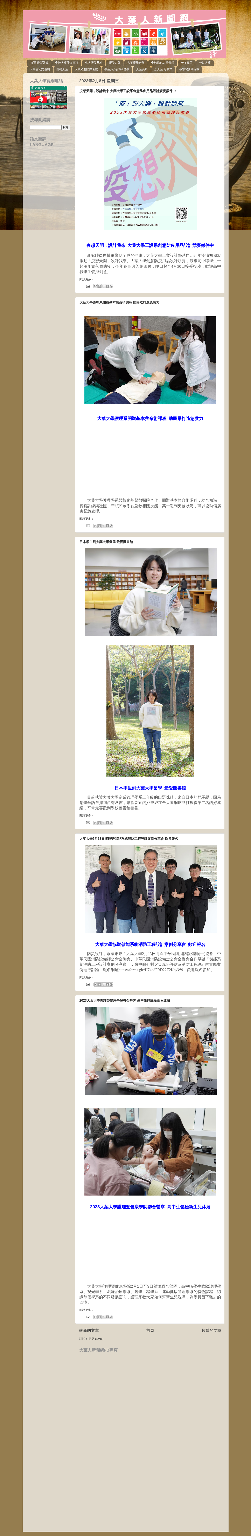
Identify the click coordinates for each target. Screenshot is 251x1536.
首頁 (150, 1330)
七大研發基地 (93, 62)
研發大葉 (114, 62)
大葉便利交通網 (40, 69)
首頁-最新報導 (39, 62)
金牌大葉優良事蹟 (66, 62)
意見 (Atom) (96, 1338)
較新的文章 (89, 1330)
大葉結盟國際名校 (86, 69)
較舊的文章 (211, 1330)
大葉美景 (142, 69)
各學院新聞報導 (189, 69)
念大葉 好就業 (163, 69)
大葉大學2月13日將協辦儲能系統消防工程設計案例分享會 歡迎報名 (128, 838)
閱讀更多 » (86, 279)
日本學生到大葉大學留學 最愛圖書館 (106, 542)
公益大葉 (205, 62)
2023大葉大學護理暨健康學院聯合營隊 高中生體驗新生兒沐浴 (124, 1000)
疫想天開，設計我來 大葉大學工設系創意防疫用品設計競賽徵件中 (127, 91)
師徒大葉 (62, 69)
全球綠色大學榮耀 (162, 62)
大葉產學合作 (136, 62)
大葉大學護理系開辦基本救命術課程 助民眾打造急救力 (119, 302)
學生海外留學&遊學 (116, 69)
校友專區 (187, 62)
